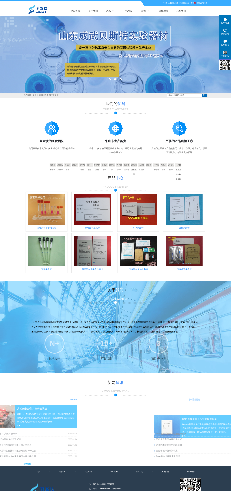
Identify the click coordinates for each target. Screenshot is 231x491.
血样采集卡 (184, 227)
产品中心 (110, 10)
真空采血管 (53, 95)
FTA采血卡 (138, 227)
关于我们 (93, 10)
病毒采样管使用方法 (46, 227)
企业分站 (166, 3)
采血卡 (35, 95)
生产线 (128, 10)
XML (187, 3)
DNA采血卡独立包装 (138, 269)
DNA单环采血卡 (184, 269)
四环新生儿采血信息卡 (92, 269)
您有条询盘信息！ (199, 3)
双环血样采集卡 (92, 227)
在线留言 (163, 10)
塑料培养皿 (43, 95)
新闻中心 (146, 10)
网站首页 (75, 10)
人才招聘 (165, 471)
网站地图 (175, 3)
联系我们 (181, 10)
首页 (38, 471)
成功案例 (114, 471)
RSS (182, 3)
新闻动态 (139, 471)
